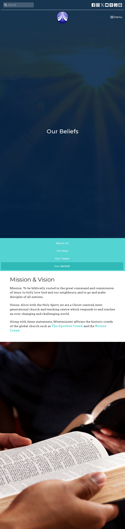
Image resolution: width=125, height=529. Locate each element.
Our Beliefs (62, 266)
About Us (62, 243)
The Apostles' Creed (67, 326)
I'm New (62, 250)
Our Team (62, 258)
